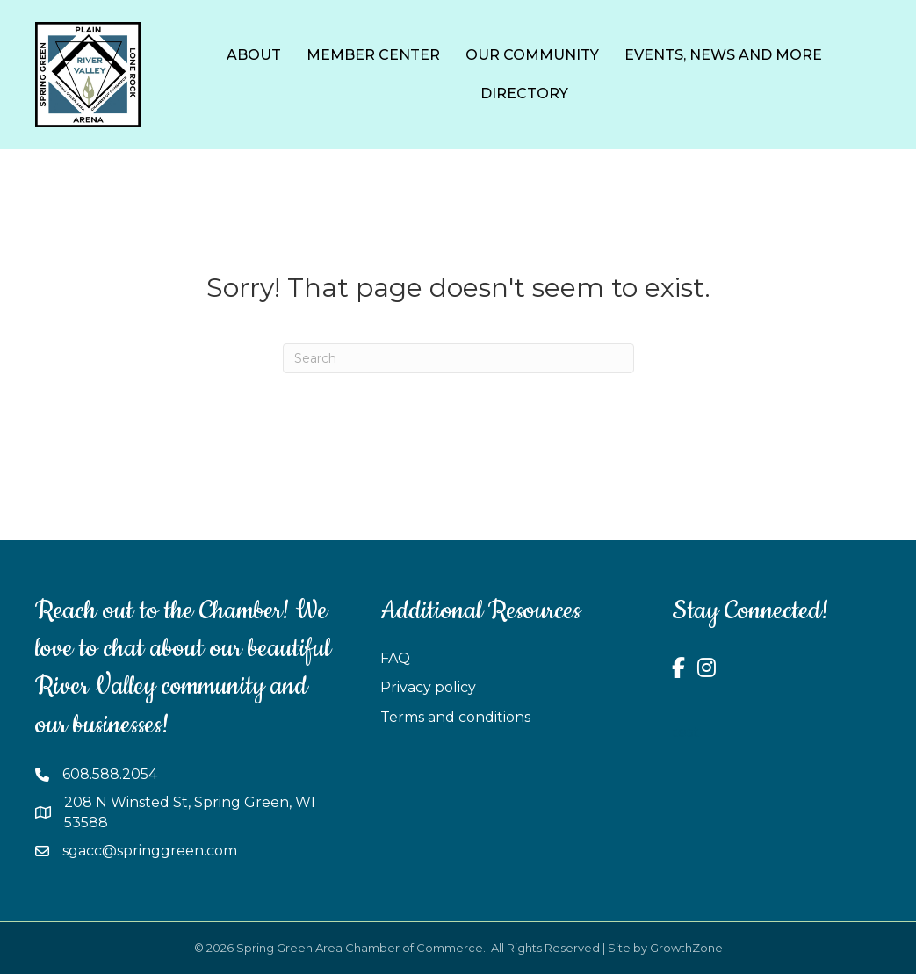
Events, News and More (723, 55)
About (254, 55)
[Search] (458, 358)
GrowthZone (686, 948)
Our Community (532, 55)
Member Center (373, 55)
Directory (524, 93)
